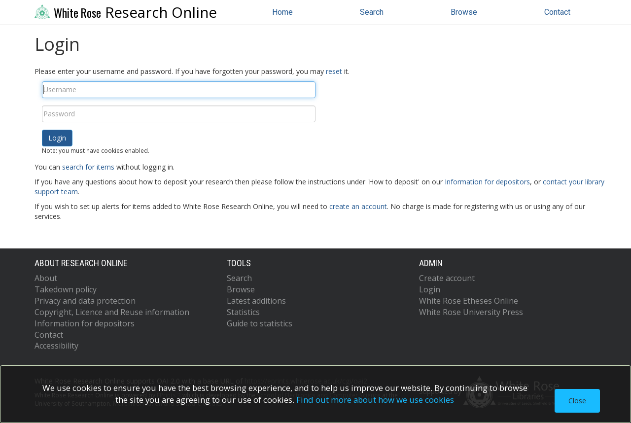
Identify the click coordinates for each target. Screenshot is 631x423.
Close (577, 400)
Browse (464, 12)
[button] (57, 138)
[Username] (179, 89)
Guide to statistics (259, 323)
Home (282, 12)
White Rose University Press (471, 312)
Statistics (243, 312)
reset (334, 71)
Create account (447, 278)
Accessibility (56, 345)
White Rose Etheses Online (468, 300)
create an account (358, 206)
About (46, 278)
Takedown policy (66, 289)
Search (372, 12)
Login (429, 289)
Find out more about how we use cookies (375, 399)
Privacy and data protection (85, 300)
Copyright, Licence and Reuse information (112, 312)
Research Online (126, 12)
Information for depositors (487, 181)
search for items (88, 167)
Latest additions (256, 300)
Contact (557, 12)
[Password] (179, 114)
